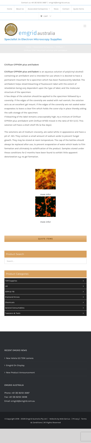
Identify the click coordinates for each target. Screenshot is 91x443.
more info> (45, 194)
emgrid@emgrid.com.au (59, 2)
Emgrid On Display (15, 365)
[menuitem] (9, 9)
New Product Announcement (20, 372)
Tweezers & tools (45, 313)
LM (45, 286)
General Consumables (45, 308)
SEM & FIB (45, 291)
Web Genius (65, 419)
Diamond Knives (45, 297)
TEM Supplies (45, 281)
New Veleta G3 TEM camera (19, 358)
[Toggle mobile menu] (85, 25)
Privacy (76, 419)
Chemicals (45, 302)
